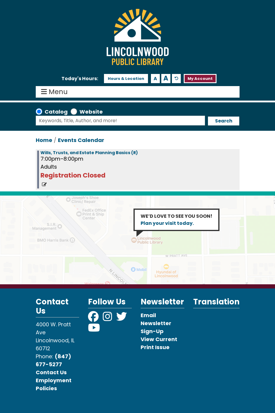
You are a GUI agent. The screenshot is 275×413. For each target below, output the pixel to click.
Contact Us (51, 372)
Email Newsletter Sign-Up (156, 323)
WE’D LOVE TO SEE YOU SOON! (176, 220)
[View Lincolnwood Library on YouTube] (94, 329)
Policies (46, 388)
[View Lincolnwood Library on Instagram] (108, 318)
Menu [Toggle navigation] (55, 92)
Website (91, 111)
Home (44, 140)
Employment (53, 380)
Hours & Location (126, 78)
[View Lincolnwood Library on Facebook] (94, 318)
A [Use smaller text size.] (155, 78)
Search (223, 120)
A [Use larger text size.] (165, 78)
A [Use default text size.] (176, 78)
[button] (79, 78)
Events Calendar (81, 140)
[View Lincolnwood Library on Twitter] (122, 318)
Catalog (56, 111)
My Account (200, 78)
